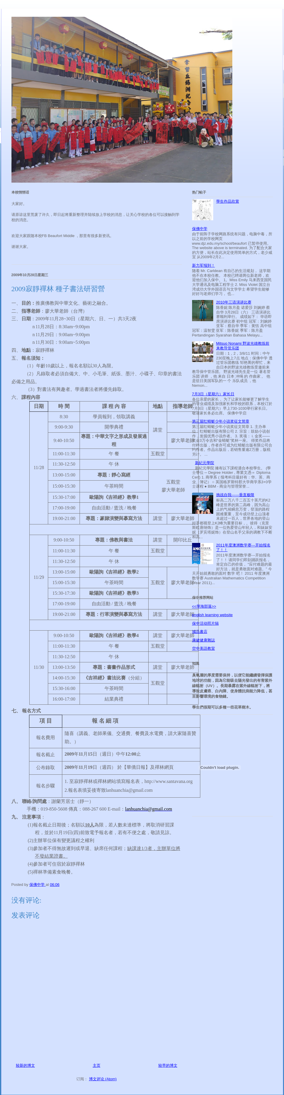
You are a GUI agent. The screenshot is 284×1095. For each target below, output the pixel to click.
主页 (96, 1065)
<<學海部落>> (204, 606)
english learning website (212, 615)
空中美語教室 (203, 648)
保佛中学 (199, 228)
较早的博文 (167, 1065)
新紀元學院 (204, 463)
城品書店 (199, 631)
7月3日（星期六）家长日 (213, 394)
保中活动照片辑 (205, 623)
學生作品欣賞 (227, 201)
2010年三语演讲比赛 (233, 302)
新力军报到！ (203, 265)
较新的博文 (25, 1065)
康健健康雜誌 (203, 640)
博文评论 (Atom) (103, 1079)
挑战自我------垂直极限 (235, 495)
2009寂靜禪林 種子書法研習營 (58, 289)
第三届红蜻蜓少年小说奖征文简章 (220, 421)
